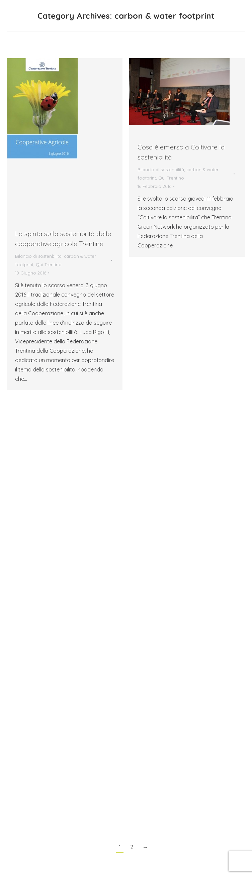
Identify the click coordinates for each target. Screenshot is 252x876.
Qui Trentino (49, 264)
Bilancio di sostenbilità (38, 256)
